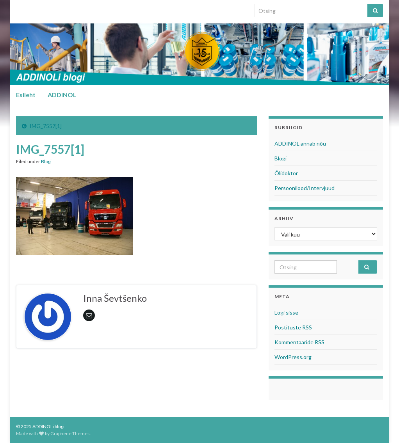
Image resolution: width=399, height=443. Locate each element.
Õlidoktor (286, 173)
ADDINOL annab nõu (300, 143)
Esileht (26, 94)
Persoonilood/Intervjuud (304, 188)
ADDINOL (62, 94)
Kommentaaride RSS (299, 342)
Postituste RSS (293, 327)
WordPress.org (293, 357)
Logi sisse (286, 312)
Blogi (46, 161)
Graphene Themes (70, 433)
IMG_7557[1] (46, 126)
